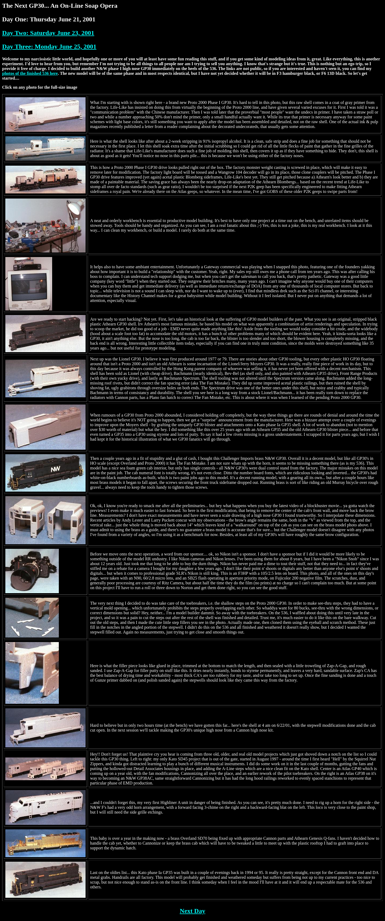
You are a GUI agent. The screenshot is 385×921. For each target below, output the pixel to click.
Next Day (192, 910)
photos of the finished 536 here (30, 73)
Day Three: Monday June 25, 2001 (49, 46)
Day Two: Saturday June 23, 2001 (48, 32)
